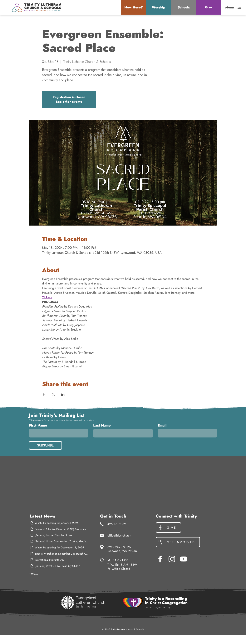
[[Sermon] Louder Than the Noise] (59, 535)
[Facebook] (160, 559)
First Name (38, 425)
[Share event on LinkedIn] (63, 394)
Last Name (102, 425)
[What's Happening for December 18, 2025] (59, 547)
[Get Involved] (178, 542)
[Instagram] (171, 559)
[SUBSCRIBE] (45, 445)
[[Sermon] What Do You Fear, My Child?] (59, 566)
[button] (133, 7)
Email (162, 425)
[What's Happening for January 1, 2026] (59, 523)
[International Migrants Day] (59, 560)
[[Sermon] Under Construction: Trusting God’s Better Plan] (59, 541)
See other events (69, 101)
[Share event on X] (53, 394)
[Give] (208, 7)
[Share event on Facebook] (44, 394)
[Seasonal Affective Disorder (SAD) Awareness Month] (59, 529)
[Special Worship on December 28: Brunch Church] (59, 554)
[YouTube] (183, 559)
